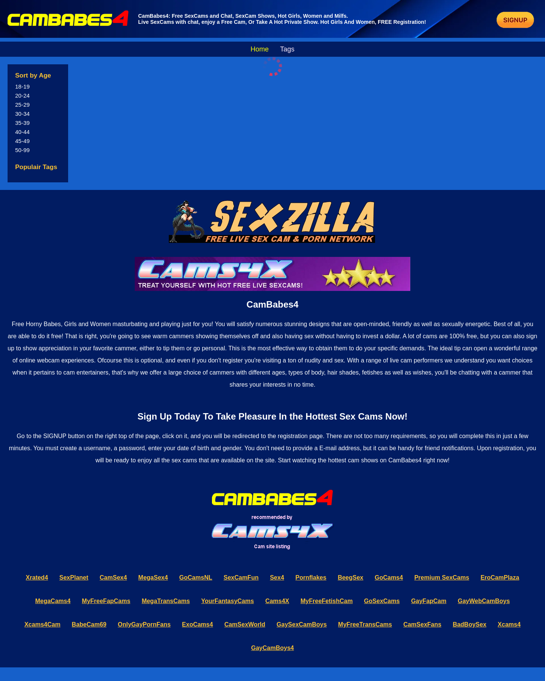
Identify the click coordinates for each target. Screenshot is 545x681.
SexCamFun (241, 577)
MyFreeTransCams (365, 624)
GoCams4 (389, 577)
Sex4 (277, 577)
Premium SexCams (441, 577)
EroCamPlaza (500, 577)
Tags (287, 49)
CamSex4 (113, 577)
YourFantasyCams (227, 601)
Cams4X (277, 601)
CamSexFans (422, 624)
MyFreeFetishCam (327, 601)
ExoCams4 (197, 624)
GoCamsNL (195, 577)
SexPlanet (73, 577)
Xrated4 (37, 577)
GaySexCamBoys (302, 624)
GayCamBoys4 (272, 648)
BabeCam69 (89, 624)
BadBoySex (469, 624)
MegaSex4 (153, 577)
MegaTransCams (166, 601)
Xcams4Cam (42, 624)
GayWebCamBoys (484, 601)
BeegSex (350, 577)
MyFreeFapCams (106, 601)
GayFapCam (428, 601)
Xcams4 (509, 624)
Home (260, 49)
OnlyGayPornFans (144, 624)
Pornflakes (311, 577)
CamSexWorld (244, 624)
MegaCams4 (52, 601)
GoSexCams (382, 601)
